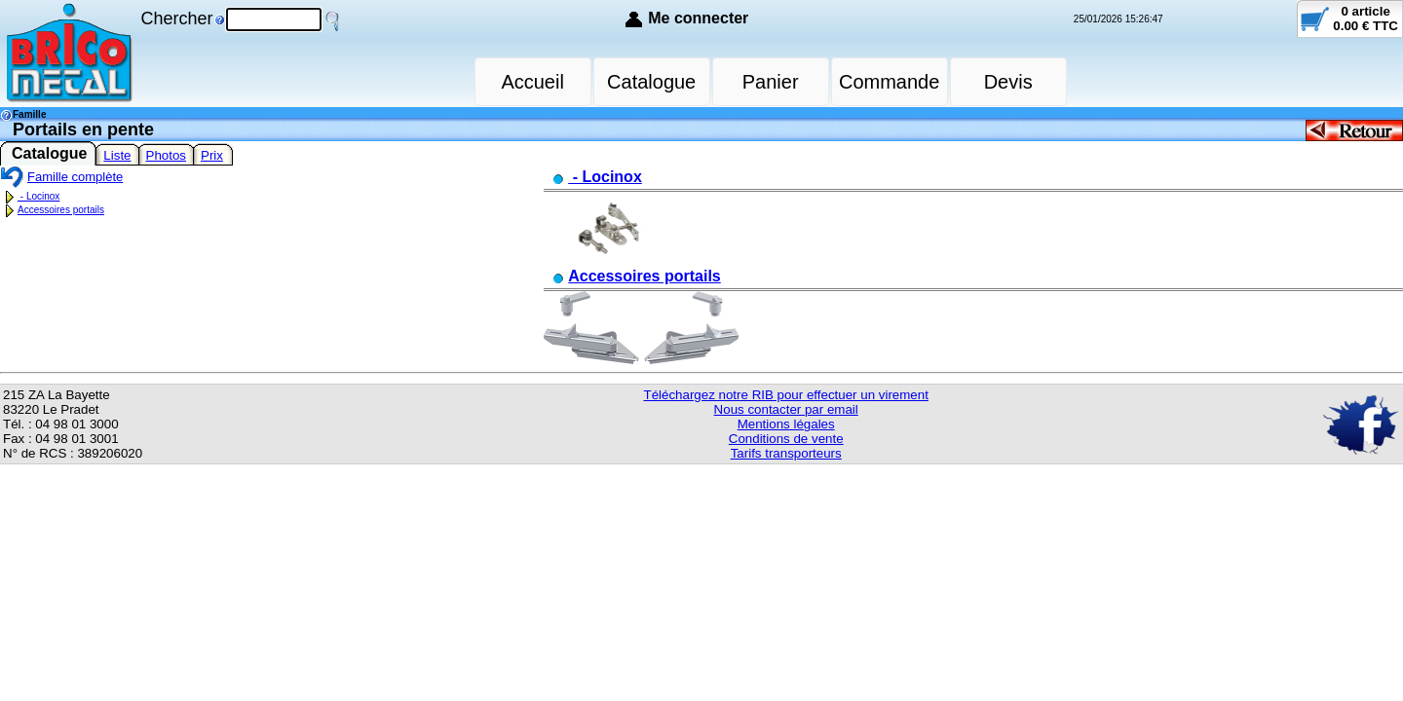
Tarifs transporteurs (786, 453)
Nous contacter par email (786, 409)
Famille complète (61, 176)
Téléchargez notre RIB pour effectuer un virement (786, 394)
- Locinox (29, 196)
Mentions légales (786, 424)
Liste (117, 155)
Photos (166, 155)
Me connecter (698, 18)
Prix (212, 155)
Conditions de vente (786, 438)
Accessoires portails (52, 209)
